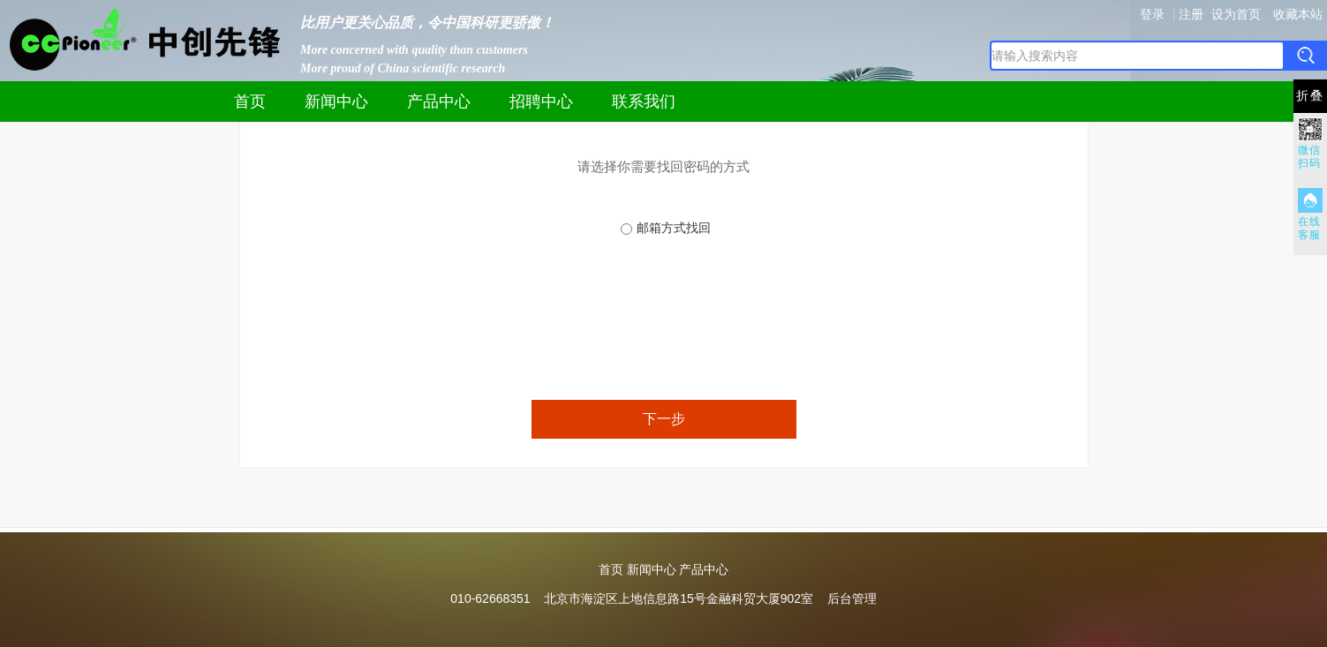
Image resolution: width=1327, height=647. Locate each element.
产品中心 (439, 101)
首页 (250, 101)
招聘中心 (541, 101)
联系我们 (643, 101)
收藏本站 (1298, 14)
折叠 (1310, 95)
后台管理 (852, 598)
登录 (1152, 14)
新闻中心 (336, 101)
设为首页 (1236, 14)
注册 (1191, 14)
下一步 (664, 418)
